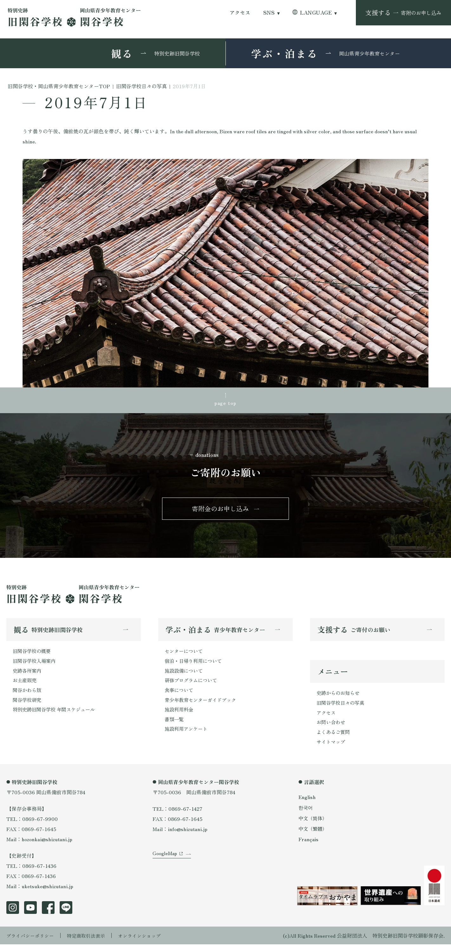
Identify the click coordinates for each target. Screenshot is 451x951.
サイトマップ (332, 748)
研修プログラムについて (192, 685)
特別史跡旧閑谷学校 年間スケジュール (56, 715)
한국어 (306, 814)
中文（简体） (313, 824)
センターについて (185, 654)
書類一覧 (175, 725)
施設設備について (185, 674)
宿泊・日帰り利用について (195, 664)
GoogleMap (165, 864)
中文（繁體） (313, 835)
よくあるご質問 (334, 738)
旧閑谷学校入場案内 (35, 664)
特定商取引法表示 (90, 942)
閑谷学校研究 (28, 705)
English (307, 803)
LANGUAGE (316, 12)
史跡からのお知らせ (339, 697)
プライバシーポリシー (31, 942)
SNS (269, 12)
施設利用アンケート (187, 735)
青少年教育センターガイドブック (203, 705)
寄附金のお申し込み (220, 510)
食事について (180, 695)
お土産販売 (25, 685)
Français (308, 845)
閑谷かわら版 (28, 695)
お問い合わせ (332, 727)
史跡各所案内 (28, 674)
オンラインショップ (146, 942)
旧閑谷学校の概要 (33, 654)
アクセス (240, 12)
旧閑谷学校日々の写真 (342, 707)
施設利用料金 (180, 715)
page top (225, 403)
